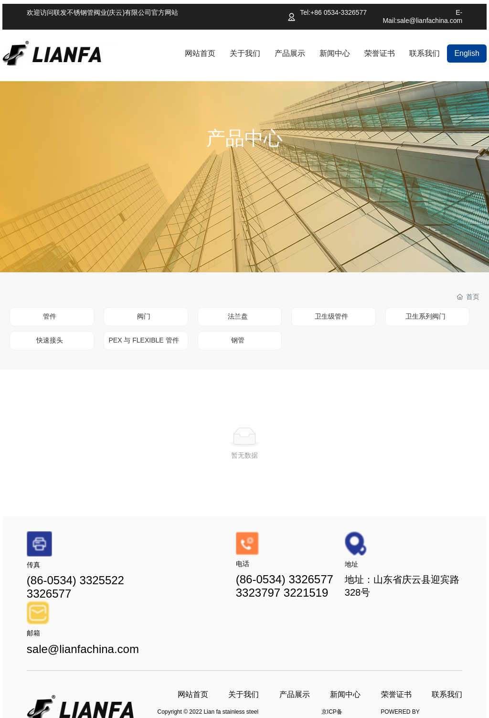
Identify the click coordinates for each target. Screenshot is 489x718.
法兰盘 (238, 316)
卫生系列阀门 (425, 316)
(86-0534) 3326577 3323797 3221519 (284, 586)
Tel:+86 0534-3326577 (333, 12)
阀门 (143, 316)
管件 (49, 316)
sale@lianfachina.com (83, 649)
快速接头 (49, 340)
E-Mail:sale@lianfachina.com (422, 16)
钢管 (237, 340)
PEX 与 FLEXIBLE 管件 (143, 340)
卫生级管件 (331, 316)
